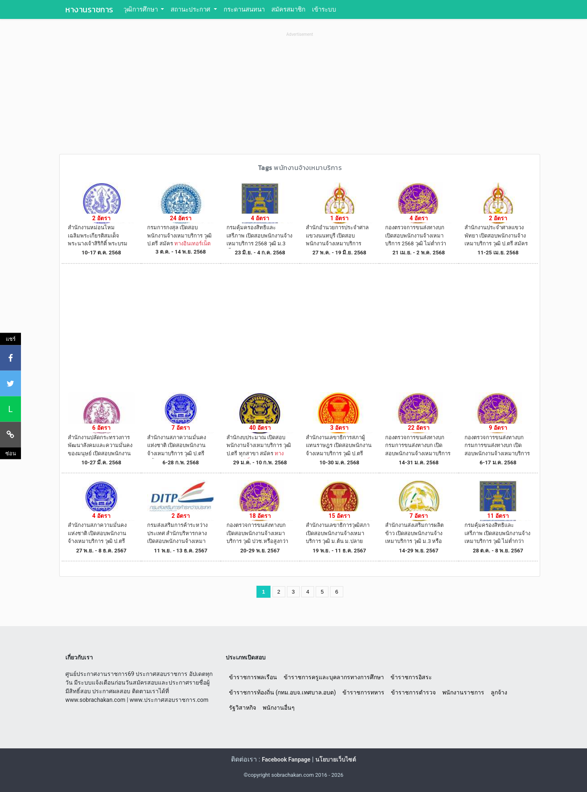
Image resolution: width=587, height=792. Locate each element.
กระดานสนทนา (244, 9)
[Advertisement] (299, 96)
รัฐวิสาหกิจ (242, 707)
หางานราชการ (89, 9)
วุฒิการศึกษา (141, 9)
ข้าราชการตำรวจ (413, 692)
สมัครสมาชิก (288, 9)
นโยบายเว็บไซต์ (335, 759)
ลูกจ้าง (499, 692)
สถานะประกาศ (191, 9)
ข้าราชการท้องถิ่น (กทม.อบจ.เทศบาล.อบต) (282, 692)
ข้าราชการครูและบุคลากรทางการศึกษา (334, 677)
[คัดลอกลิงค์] (10, 434)
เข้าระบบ (324, 9)
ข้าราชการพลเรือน (253, 677)
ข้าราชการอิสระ (411, 677)
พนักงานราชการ (463, 692)
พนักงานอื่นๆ (279, 707)
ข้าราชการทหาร (363, 692)
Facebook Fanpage (286, 759)
